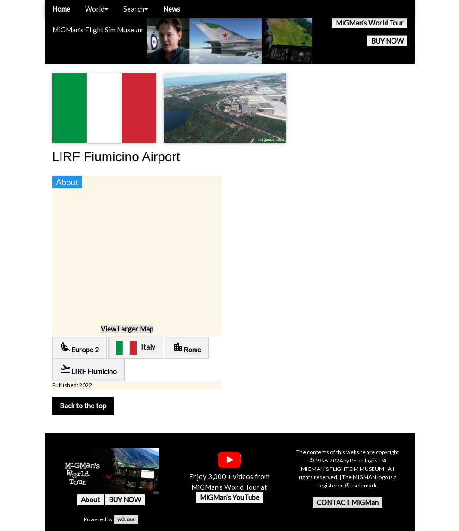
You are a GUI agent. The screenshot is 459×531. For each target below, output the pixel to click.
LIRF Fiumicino (88, 369)
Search (135, 9)
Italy (135, 348)
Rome (186, 347)
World (97, 9)
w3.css (126, 519)
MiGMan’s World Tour (370, 23)
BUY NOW (387, 41)
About (90, 499)
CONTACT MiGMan (348, 502)
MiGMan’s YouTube (229, 497)
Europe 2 (79, 347)
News (171, 9)
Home (61, 9)
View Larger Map (127, 329)
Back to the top (83, 405)
